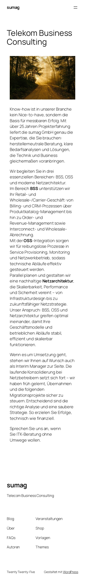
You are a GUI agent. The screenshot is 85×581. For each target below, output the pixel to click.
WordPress (70, 572)
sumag (13, 7)
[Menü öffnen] (75, 7)
